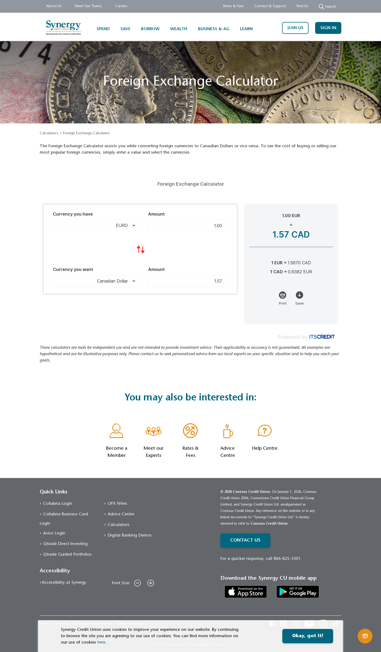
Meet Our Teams (88, 6)
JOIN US (295, 28)
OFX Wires (117, 504)
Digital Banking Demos (130, 535)
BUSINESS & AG (213, 29)
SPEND (103, 29)
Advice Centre (121, 514)
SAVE (125, 29)
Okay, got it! (307, 636)
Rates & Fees (233, 6)
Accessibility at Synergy (64, 582)
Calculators (49, 133)
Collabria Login (57, 504)
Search (327, 6)
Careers (121, 6)
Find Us (302, 6)
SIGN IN (328, 28)
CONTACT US (245, 540)
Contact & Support (270, 6)
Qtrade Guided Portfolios (67, 554)
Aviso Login (54, 533)
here (101, 642)
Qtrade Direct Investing (65, 544)
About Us (54, 6)
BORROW (150, 29)
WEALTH (178, 29)
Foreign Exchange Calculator (86, 133)
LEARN (246, 29)
